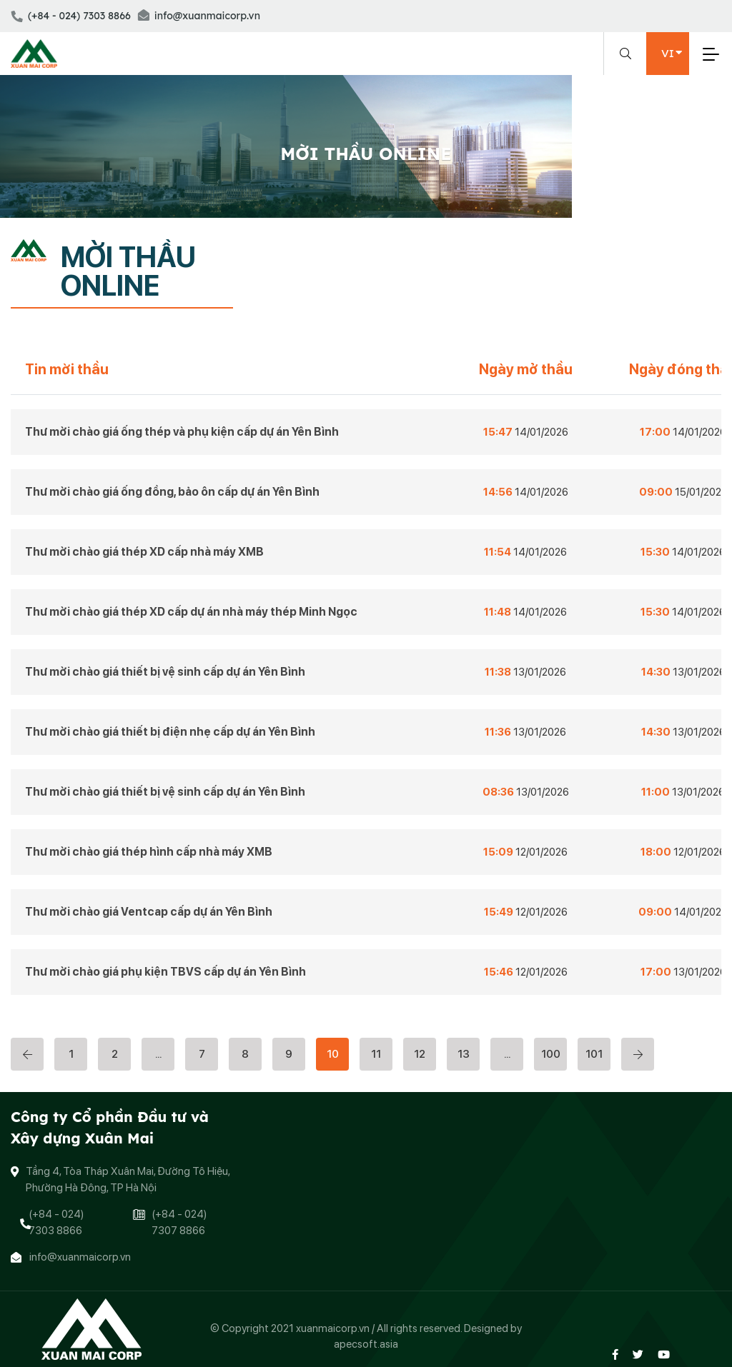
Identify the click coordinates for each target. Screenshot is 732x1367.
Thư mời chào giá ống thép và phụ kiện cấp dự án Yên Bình (182, 432)
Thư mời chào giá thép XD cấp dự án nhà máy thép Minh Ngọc (191, 612)
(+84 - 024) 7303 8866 (71, 15)
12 (419, 1054)
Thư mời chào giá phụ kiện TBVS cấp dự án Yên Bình (165, 971)
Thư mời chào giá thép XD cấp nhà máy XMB (144, 552)
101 (594, 1054)
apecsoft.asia (366, 1344)
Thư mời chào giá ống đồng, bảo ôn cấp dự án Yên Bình (172, 492)
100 (550, 1054)
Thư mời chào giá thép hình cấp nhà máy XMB (148, 851)
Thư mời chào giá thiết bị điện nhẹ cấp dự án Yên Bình (170, 731)
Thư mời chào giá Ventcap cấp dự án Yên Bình (148, 911)
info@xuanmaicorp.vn (199, 15)
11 (376, 1054)
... (158, 1054)
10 (333, 1054)
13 (464, 1054)
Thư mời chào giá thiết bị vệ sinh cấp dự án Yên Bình (165, 672)
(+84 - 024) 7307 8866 (179, 1222)
